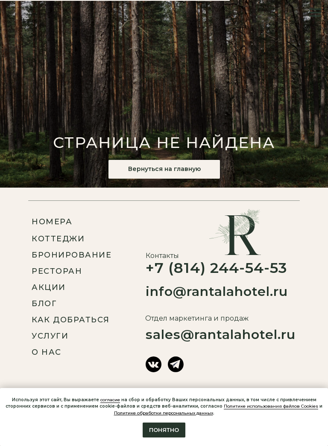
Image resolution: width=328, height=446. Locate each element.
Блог (44, 303)
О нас (47, 352)
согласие (110, 400)
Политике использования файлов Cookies (271, 406)
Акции (49, 287)
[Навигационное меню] (315, 13)
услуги (50, 336)
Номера (52, 221)
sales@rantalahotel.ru (221, 334)
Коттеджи (58, 238)
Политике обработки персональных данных (163, 413)
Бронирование (71, 255)
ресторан (57, 271)
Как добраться (71, 319)
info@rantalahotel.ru (217, 291)
